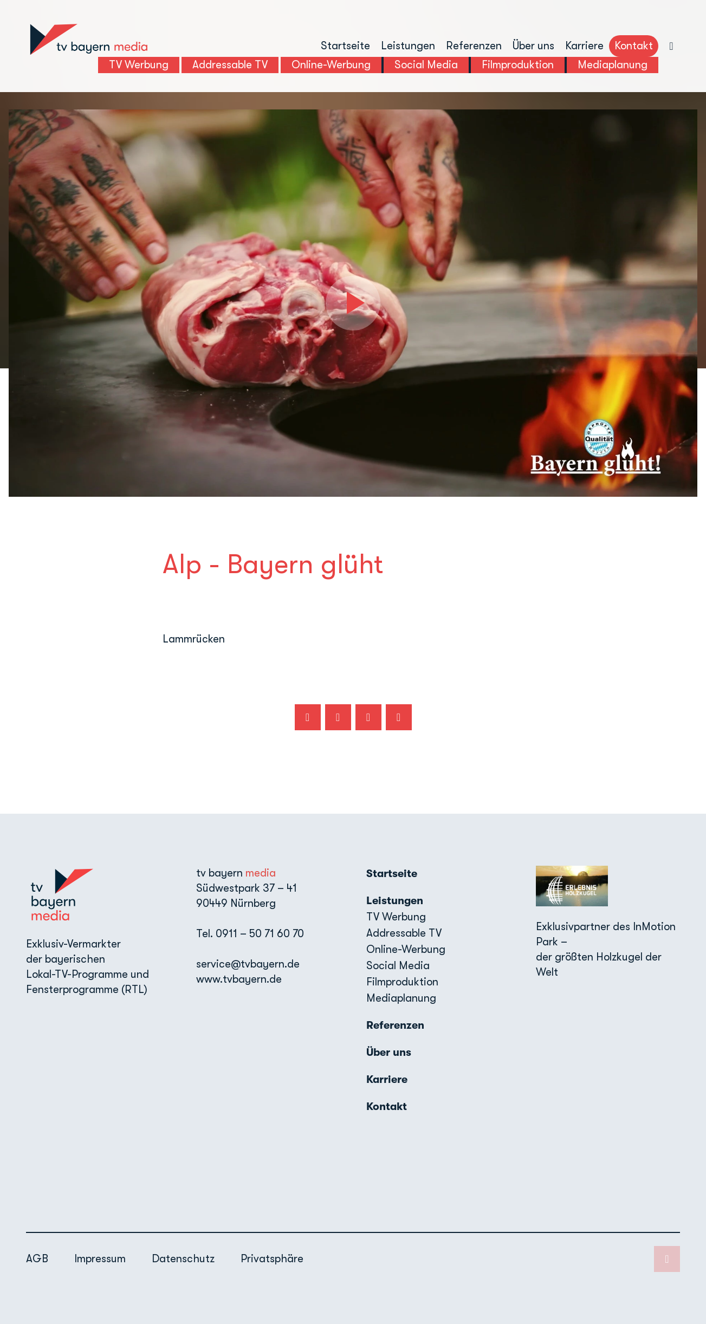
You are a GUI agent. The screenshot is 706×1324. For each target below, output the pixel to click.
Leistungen (408, 46)
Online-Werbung (405, 949)
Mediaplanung (401, 998)
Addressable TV (404, 933)
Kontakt (633, 46)
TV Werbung (396, 917)
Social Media (398, 965)
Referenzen (474, 46)
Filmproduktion (402, 982)
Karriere (584, 46)
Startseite (345, 46)
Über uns (533, 46)
